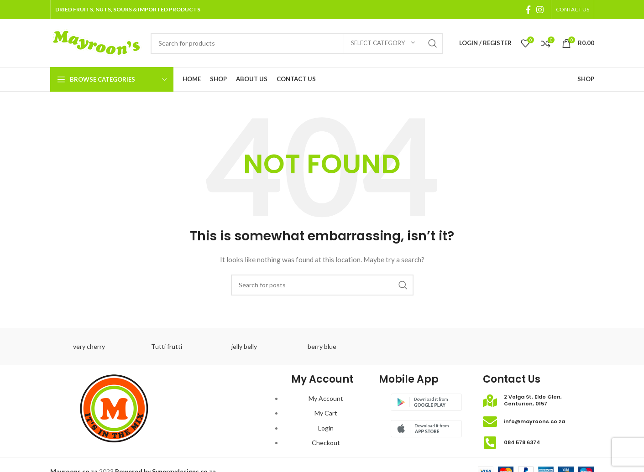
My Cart (325, 413)
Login (326, 428)
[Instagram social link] (540, 9)
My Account (326, 398)
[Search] (297, 43)
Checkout (326, 442)
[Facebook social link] (528, 9)
